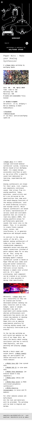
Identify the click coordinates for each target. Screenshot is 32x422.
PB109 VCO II (12, 367)
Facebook (8, 111)
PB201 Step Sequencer (15, 372)
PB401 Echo (11, 378)
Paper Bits (11, 65)
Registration (10, 114)
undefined (27, 43)
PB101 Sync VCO (12, 363)
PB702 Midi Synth (13, 382)
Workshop (16, 38)
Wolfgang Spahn (16, 50)
